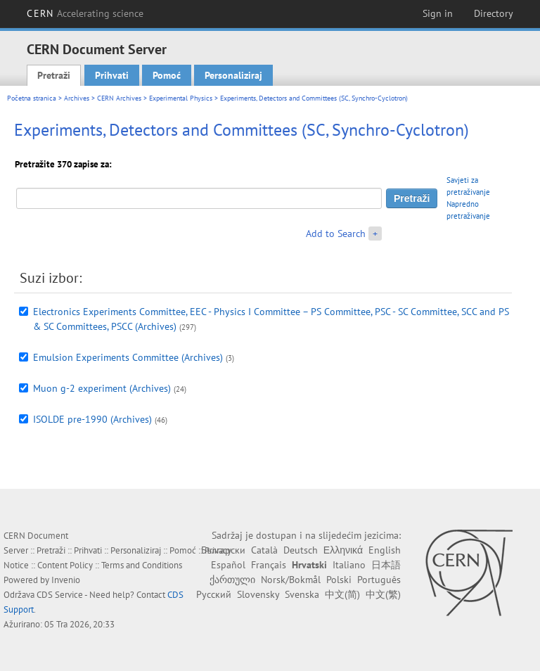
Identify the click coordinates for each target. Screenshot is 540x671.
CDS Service (60, 595)
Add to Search (336, 233)
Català (264, 550)
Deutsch (300, 550)
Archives (76, 98)
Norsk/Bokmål (291, 579)
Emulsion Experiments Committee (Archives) (128, 357)
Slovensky (258, 594)
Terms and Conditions (141, 565)
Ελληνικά (343, 550)
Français (268, 564)
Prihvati (112, 75)
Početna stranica (31, 98)
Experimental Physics (180, 98)
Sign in (438, 13)
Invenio (65, 580)
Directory (493, 13)
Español (228, 564)
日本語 (386, 564)
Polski (339, 579)
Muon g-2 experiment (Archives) (102, 388)
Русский (213, 594)
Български (223, 550)
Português (379, 579)
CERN (85, 13)
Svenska (302, 594)
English (384, 550)
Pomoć (167, 75)
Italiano (349, 564)
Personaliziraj (233, 75)
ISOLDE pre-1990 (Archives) (92, 419)
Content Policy (65, 565)
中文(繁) (383, 594)
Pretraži (53, 75)
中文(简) (342, 594)
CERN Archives (119, 98)
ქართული (232, 579)
